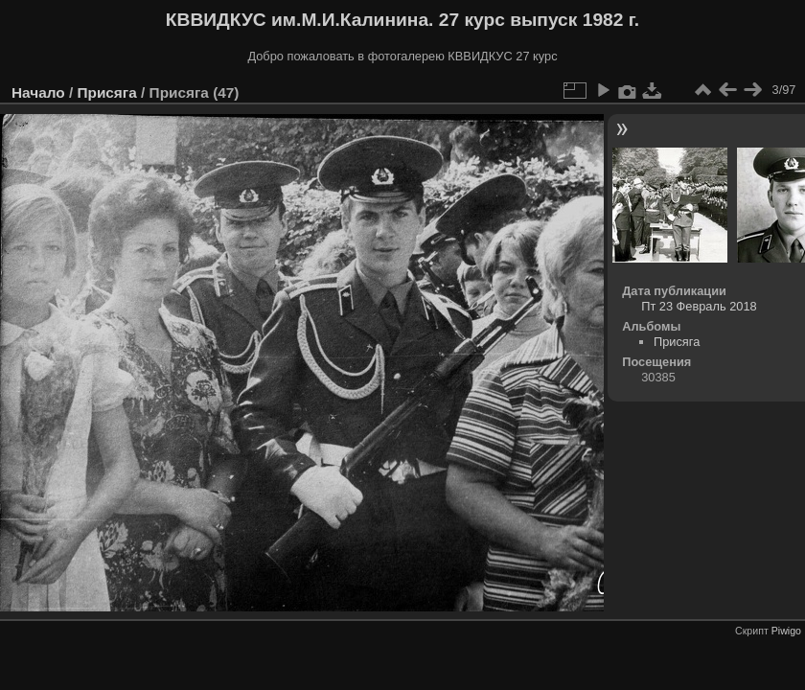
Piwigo (786, 630)
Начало (38, 92)
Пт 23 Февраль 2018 (698, 306)
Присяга (106, 92)
